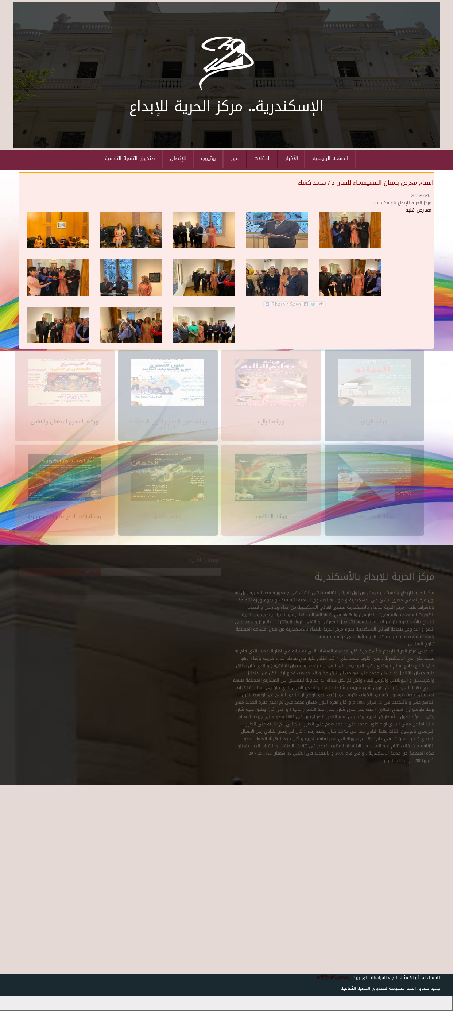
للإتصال (178, 158)
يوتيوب (208, 158)
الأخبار (291, 158)
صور (235, 158)
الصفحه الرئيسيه (330, 158)
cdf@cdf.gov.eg (330, 977)
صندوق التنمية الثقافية (130, 158)
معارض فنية (418, 210)
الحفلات (262, 158)
